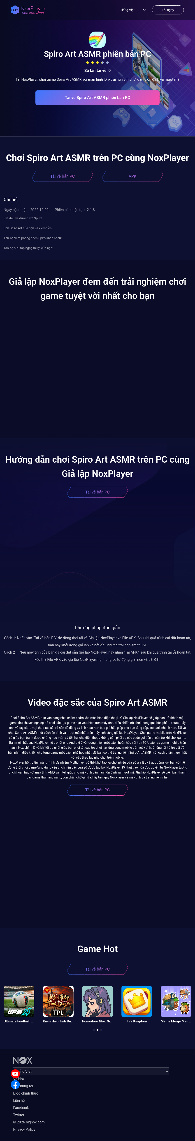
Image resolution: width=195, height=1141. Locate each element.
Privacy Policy (24, 1129)
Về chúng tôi (23, 1086)
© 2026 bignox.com (29, 1122)
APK (132, 176)
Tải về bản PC (62, 176)
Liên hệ (19, 1100)
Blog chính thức (25, 1093)
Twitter (18, 1115)
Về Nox (19, 1079)
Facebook (21, 1108)
